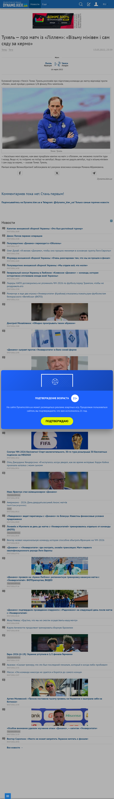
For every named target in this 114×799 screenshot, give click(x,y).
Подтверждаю (57, 421)
